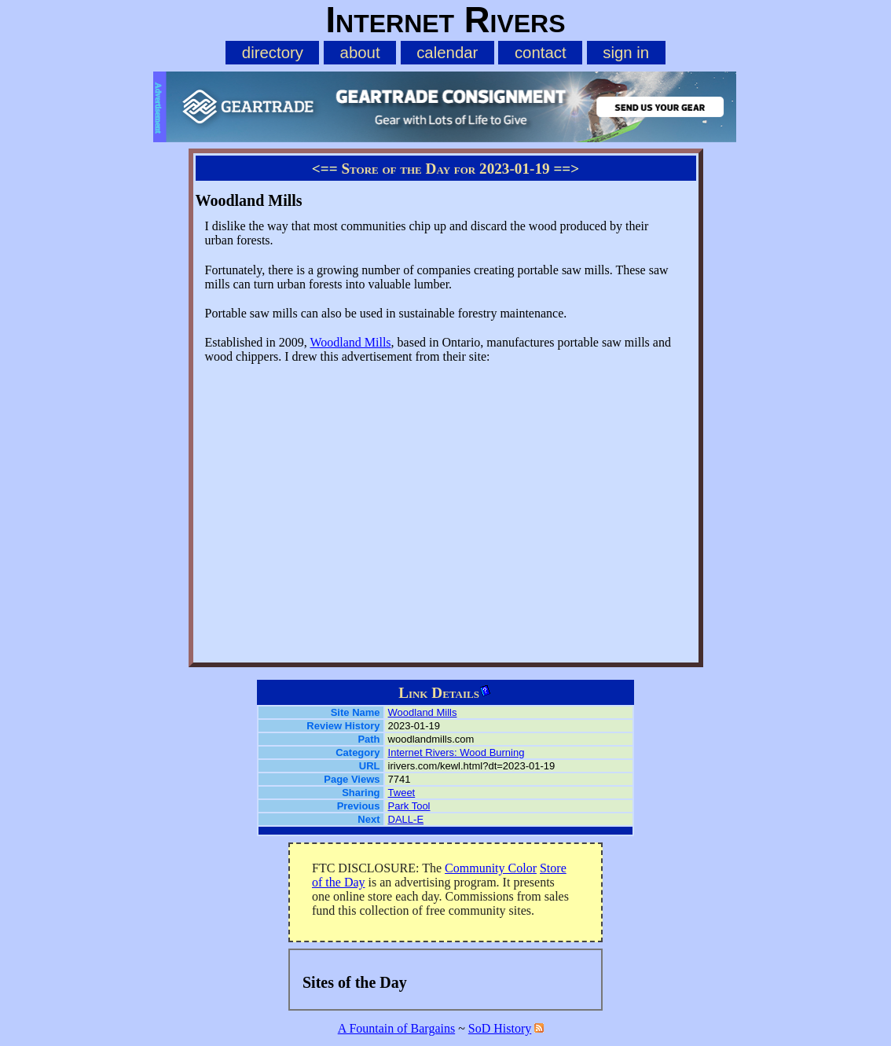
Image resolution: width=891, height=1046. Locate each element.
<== (325, 168)
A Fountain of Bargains (396, 1028)
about (360, 52)
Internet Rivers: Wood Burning (456, 752)
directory (272, 52)
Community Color (491, 868)
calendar (447, 52)
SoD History (499, 1028)
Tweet (402, 792)
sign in (626, 52)
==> (566, 168)
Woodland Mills (350, 342)
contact (540, 52)
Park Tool (409, 806)
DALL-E (406, 819)
